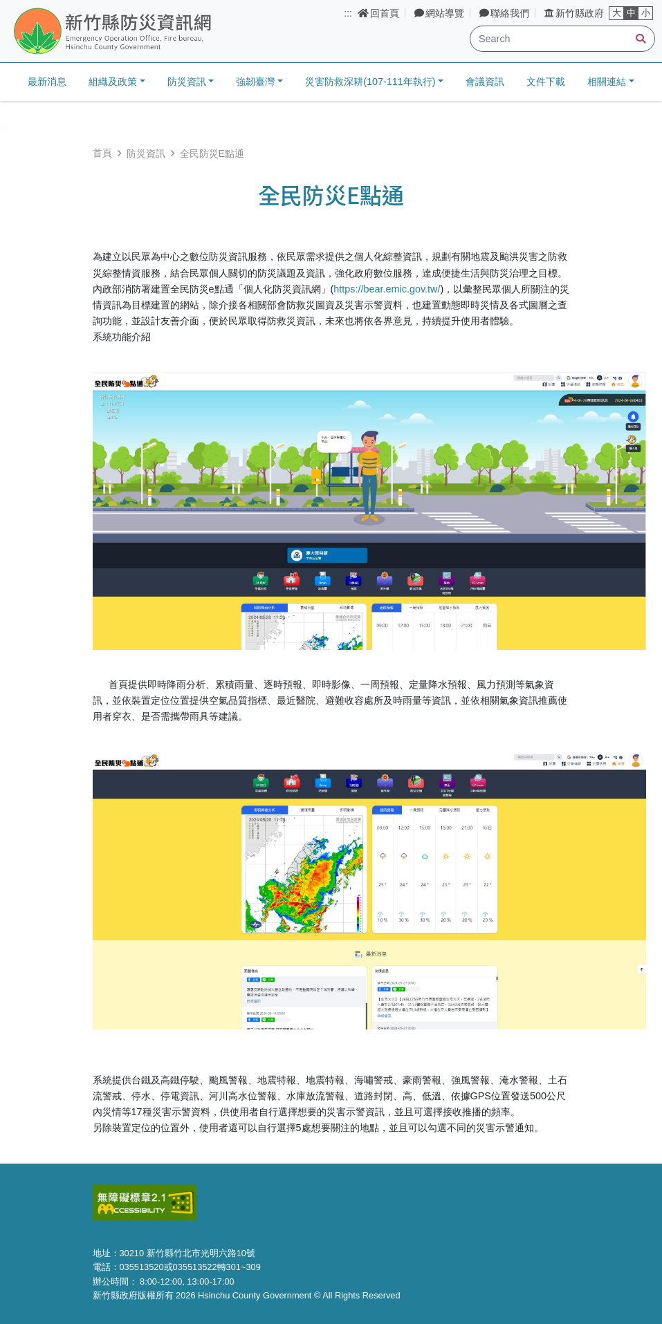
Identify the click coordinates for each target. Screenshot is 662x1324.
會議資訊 (485, 81)
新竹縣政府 (574, 13)
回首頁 (378, 13)
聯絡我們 (504, 13)
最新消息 (47, 81)
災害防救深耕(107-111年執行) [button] (370, 81)
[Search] (562, 39)
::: (348, 13)
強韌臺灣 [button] (255, 81)
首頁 (102, 152)
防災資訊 (146, 153)
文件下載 (545, 81)
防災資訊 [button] (186, 81)
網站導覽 (439, 13)
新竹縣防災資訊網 (147, 31)
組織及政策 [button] (113, 81)
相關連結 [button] (606, 81)
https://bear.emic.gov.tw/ (386, 289)
